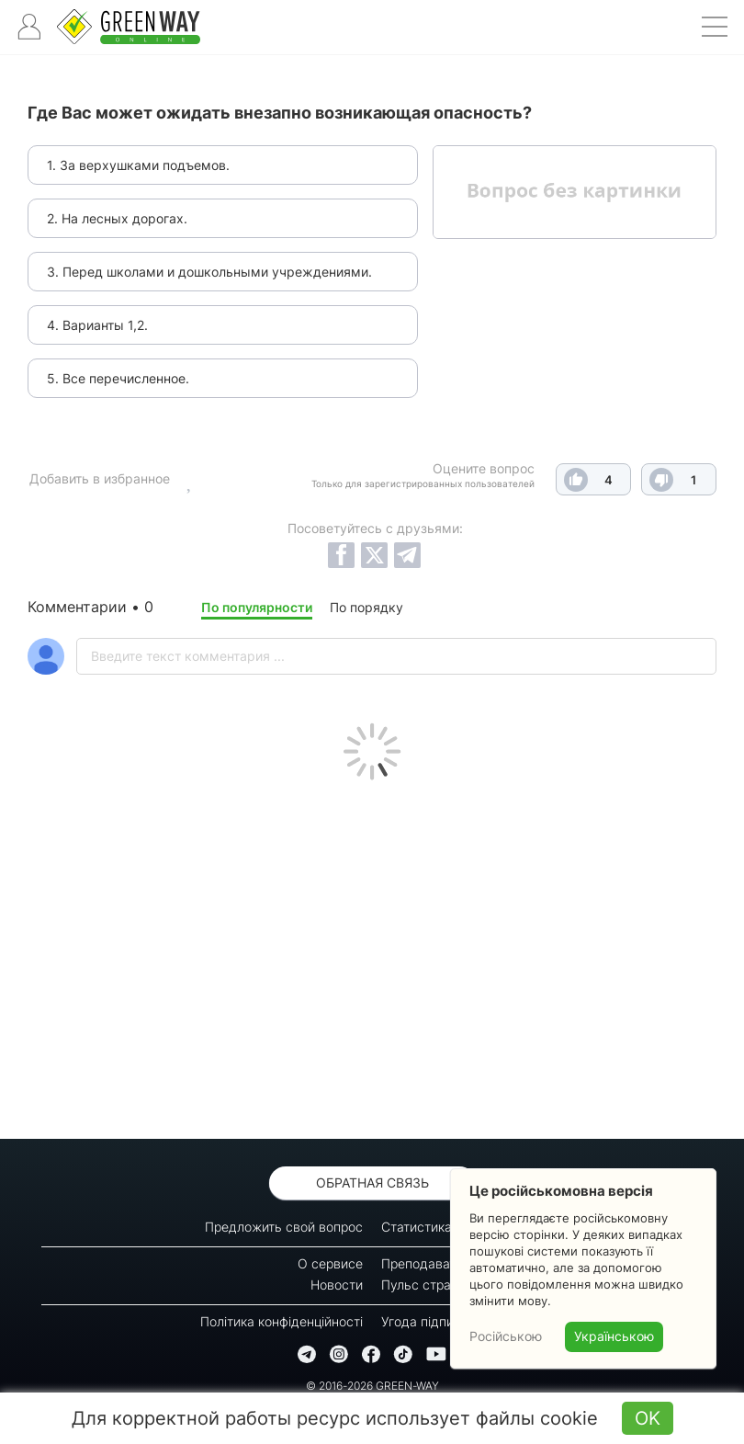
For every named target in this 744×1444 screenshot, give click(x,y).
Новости (336, 1284)
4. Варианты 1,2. (97, 325)
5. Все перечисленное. (118, 378)
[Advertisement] (372, 955)
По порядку (366, 607)
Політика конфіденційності (281, 1321)
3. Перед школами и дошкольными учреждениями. (209, 271)
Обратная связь (372, 1182)
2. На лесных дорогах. (117, 218)
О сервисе (330, 1263)
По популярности (256, 607)
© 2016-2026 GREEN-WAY (372, 1386)
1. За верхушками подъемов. (138, 165)
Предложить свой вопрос (284, 1227)
